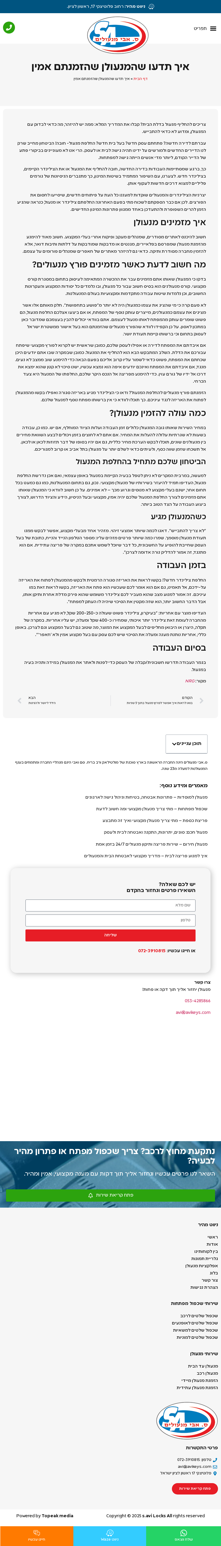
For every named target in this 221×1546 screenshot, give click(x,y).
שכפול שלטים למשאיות (195, 1330)
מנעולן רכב (207, 1373)
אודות (212, 1244)
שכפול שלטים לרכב (199, 1316)
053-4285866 (198, 1001)
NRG (189, 681)
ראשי (213, 1237)
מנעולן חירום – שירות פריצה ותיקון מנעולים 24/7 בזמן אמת (152, 844)
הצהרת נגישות (204, 1287)
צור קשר (210, 1280)
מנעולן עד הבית (203, 1366)
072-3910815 (151, 951)
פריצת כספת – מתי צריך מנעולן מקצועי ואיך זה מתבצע (155, 820)
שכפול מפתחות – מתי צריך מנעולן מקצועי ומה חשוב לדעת (152, 809)
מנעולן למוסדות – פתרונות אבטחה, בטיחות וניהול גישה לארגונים (146, 797)
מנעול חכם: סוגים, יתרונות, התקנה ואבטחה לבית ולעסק (156, 832)
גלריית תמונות (204, 1258)
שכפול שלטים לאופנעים (195, 1323)
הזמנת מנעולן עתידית (197, 1388)
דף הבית (141, 79)
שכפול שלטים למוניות (197, 1337)
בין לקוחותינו (206, 1251)
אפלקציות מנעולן (201, 1266)
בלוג (214, 1273)
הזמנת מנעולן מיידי (199, 1380)
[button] (205, 28)
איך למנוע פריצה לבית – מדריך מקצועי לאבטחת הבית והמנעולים (146, 856)
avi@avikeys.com (193, 1012)
